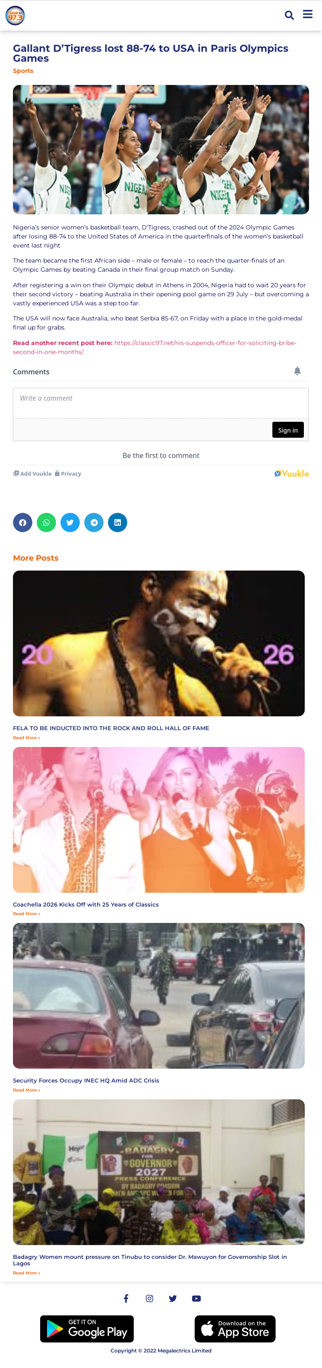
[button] (289, 16)
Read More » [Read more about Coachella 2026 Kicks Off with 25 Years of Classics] (26, 913)
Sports (23, 71)
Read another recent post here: (63, 343)
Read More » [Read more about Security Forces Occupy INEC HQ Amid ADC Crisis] (26, 1090)
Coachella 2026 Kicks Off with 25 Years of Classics (86, 904)
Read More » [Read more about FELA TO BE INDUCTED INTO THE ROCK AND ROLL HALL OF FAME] (26, 737)
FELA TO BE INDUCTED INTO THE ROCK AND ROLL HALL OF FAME (111, 728)
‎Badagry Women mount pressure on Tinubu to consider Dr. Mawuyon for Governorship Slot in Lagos (150, 1260)
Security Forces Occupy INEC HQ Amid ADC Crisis (86, 1080)
